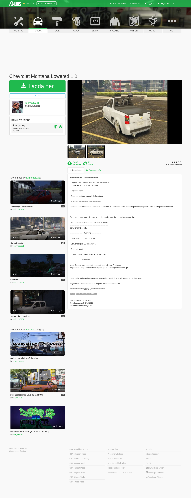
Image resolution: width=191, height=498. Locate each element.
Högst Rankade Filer (116, 468)
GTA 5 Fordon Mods (78, 454)
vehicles (30, 329)
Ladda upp (135, 3)
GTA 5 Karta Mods (77, 477)
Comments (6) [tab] (93, 170)
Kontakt (149, 449)
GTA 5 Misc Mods (77, 482)
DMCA (148, 463)
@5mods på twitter (155, 468)
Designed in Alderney (18, 448)
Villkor (148, 459)
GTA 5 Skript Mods (77, 468)
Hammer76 (17, 398)
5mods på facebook (155, 472)
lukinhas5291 (32, 103)
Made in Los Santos (17, 451)
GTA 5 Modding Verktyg (79, 449)
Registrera (163, 3)
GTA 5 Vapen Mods (77, 463)
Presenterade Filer (115, 454)
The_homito (18, 434)
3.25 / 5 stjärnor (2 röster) (173, 164)
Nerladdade (77, 164)
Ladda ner (37, 86)
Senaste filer (113, 449)
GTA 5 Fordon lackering (79, 459)
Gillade (90, 164)
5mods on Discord (154, 477)
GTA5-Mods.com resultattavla (120, 472)
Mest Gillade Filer (115, 459)
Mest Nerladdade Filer (117, 463)
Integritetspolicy (152, 454)
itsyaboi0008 (18, 361)
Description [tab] (76, 170)
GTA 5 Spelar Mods (78, 472)
